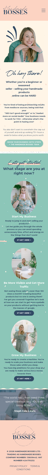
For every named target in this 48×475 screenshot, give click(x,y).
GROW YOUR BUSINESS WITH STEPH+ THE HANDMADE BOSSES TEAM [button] (24, 143)
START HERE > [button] (24, 240)
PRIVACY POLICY (18, 466)
